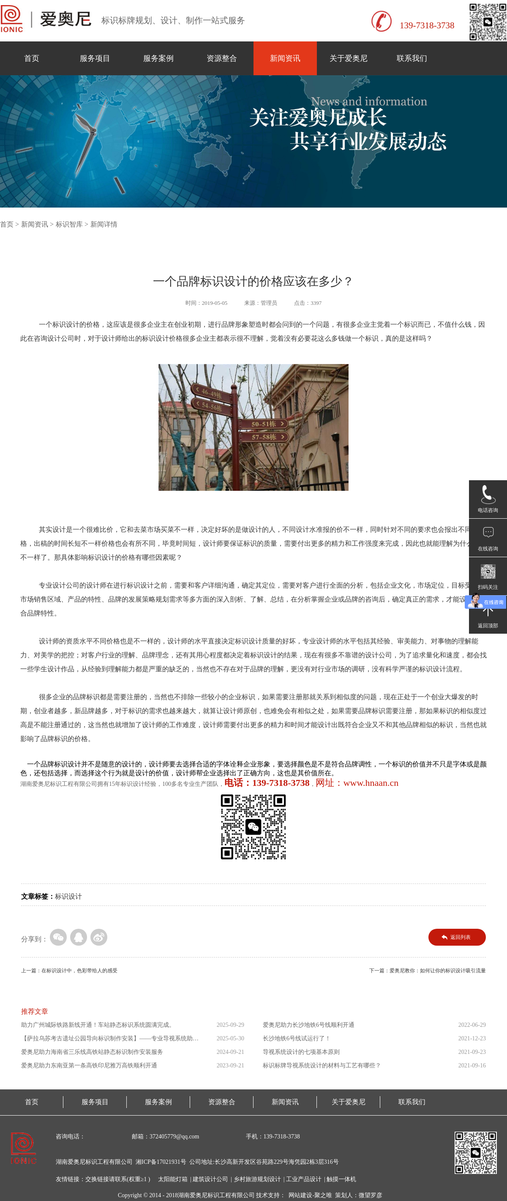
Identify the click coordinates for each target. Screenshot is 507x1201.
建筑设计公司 (210, 1179)
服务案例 (158, 58)
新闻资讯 (285, 58)
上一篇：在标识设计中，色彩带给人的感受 (69, 971)
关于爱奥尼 (349, 58)
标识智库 (69, 224)
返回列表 (460, 937)
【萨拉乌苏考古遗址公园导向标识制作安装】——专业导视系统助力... (107, 1040)
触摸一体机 (341, 1179)
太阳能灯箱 (173, 1179)
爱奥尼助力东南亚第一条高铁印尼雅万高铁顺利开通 (89, 1065)
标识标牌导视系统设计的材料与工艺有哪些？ (322, 1065)
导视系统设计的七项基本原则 (301, 1052)
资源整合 (222, 58)
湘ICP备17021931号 (161, 1162)
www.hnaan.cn (371, 782)
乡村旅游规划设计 (257, 1179)
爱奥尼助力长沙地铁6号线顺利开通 (308, 1025)
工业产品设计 (304, 1179)
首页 (31, 58)
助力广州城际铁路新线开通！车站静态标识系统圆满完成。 (98, 1025)
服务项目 (95, 58)
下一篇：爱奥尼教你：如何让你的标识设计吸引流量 (427, 971)
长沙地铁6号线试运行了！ (297, 1038)
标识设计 (68, 896)
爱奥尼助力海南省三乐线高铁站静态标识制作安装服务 (92, 1052)
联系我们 (412, 58)
